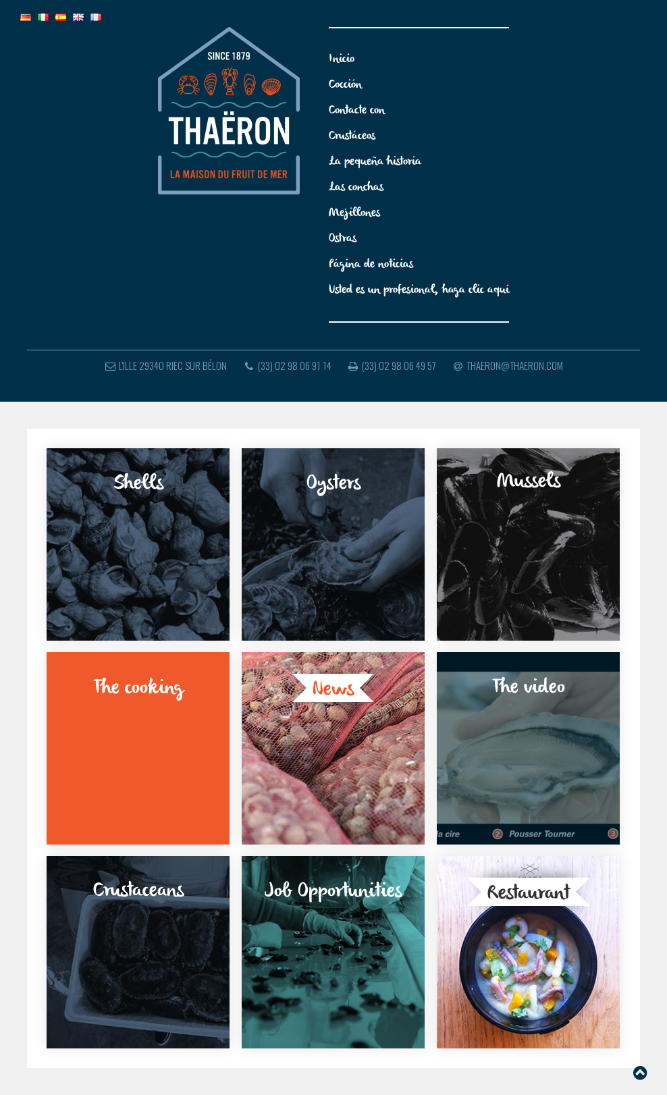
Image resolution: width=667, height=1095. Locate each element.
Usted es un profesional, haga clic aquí (419, 290)
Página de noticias (371, 264)
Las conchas (356, 187)
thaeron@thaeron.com (507, 365)
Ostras (342, 238)
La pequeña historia (375, 161)
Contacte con (357, 110)
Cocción (345, 84)
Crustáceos (352, 136)
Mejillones (354, 213)
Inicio (341, 59)
